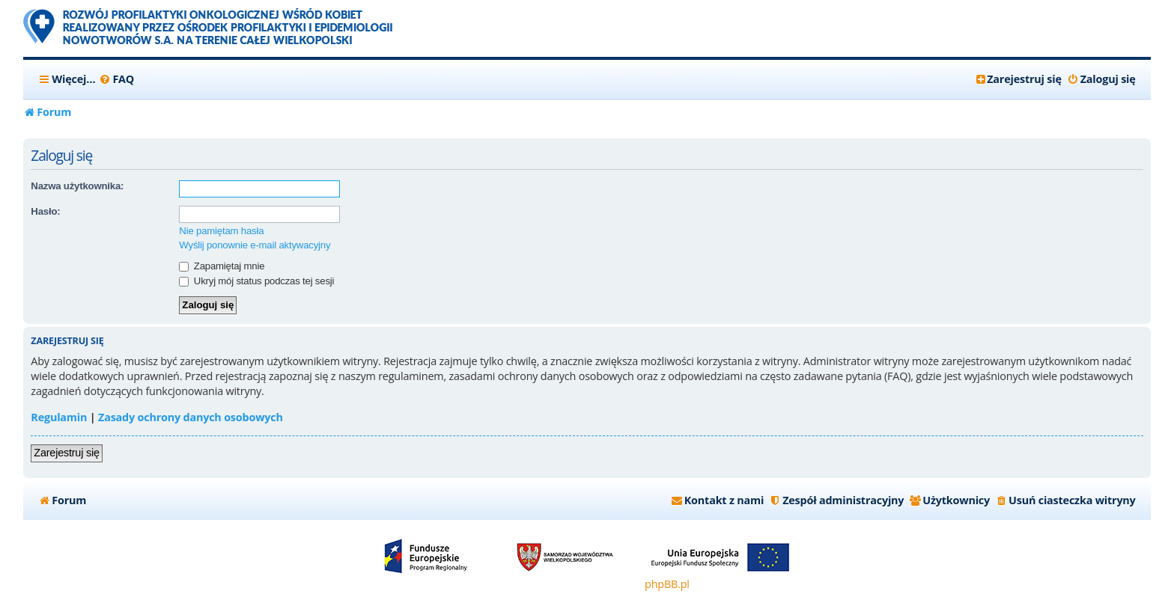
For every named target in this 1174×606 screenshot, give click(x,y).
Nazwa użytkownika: (77, 186)
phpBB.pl (667, 584)
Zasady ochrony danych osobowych (190, 417)
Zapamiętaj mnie (221, 266)
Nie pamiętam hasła (221, 230)
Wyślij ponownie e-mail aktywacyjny (254, 245)
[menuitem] (116, 79)
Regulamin (59, 417)
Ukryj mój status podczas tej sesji (256, 281)
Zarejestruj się (66, 453)
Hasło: (45, 211)
